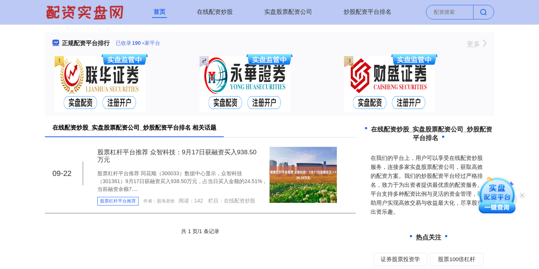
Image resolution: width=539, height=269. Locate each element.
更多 (477, 44)
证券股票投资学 (400, 259)
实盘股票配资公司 (288, 12)
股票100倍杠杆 (456, 259)
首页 (159, 12)
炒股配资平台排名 (368, 12)
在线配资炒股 (215, 12)
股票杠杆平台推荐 (118, 201)
